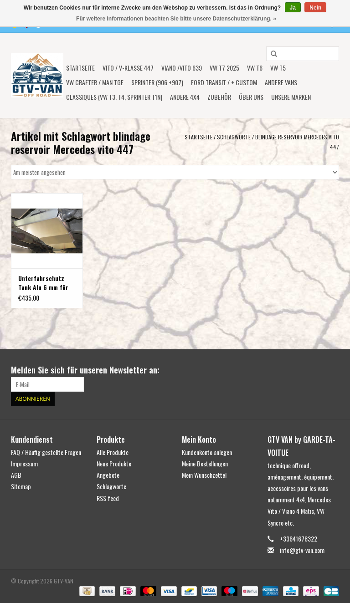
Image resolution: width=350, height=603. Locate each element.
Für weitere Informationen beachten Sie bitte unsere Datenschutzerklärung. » (176, 18)
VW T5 (278, 67)
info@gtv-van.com (302, 550)
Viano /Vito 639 (181, 67)
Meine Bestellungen (205, 463)
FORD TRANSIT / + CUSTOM (224, 82)
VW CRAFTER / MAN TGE (95, 82)
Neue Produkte (114, 463)
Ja (293, 8)
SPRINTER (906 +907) (157, 82)
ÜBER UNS (251, 97)
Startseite (80, 67)
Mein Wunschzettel (204, 475)
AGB (16, 475)
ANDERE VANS (281, 82)
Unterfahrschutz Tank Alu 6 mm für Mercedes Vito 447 (44, 283)
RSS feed (108, 498)
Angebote (108, 475)
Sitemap (21, 486)
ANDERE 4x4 (185, 97)
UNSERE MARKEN (291, 97)
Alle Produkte (113, 452)
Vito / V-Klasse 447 (128, 67)
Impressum (24, 463)
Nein (315, 8)
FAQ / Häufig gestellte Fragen (46, 452)
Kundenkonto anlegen (207, 452)
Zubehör (219, 97)
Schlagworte (234, 137)
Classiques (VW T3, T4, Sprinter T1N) (114, 97)
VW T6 (254, 67)
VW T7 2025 (224, 67)
